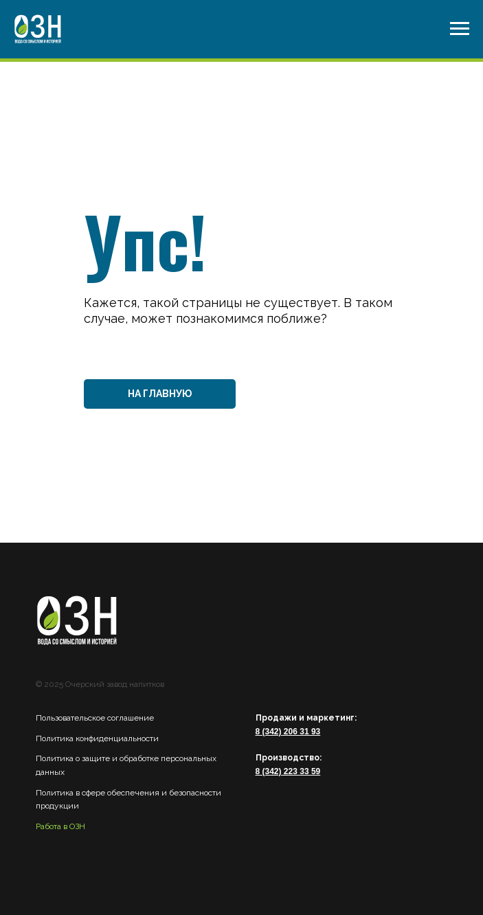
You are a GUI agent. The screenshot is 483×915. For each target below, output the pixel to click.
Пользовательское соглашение (95, 718)
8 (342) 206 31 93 (288, 731)
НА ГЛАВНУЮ (160, 393)
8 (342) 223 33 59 (288, 771)
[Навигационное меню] (459, 29)
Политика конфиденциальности (97, 738)
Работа (48, 826)
